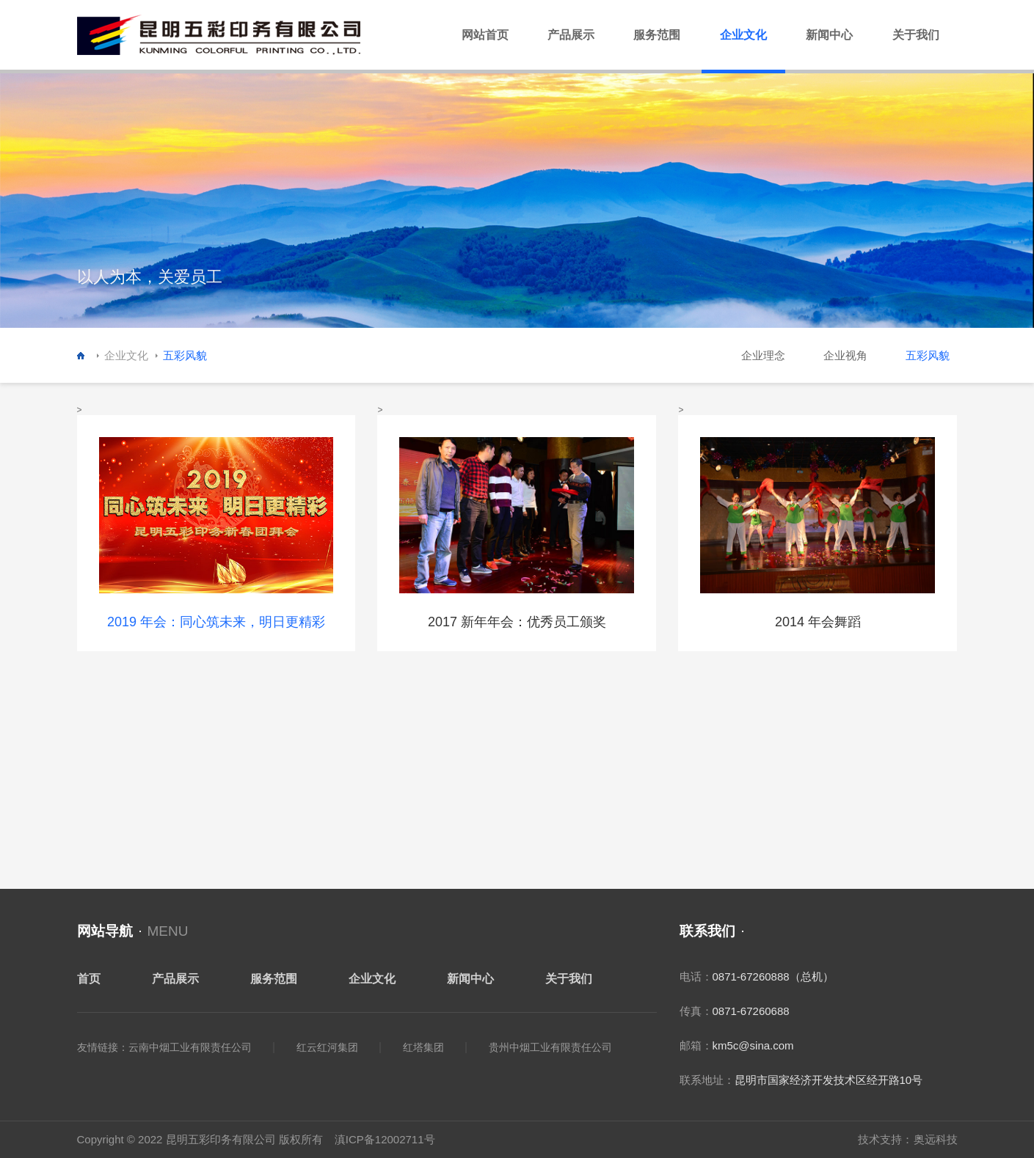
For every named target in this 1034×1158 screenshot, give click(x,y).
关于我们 (915, 35)
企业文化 (743, 35)
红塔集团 (423, 1047)
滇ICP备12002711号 (385, 1139)
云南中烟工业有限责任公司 (190, 1047)
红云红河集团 (327, 1047)
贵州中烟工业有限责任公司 (550, 1047)
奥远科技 (936, 1139)
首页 (89, 978)
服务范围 (656, 35)
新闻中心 (829, 35)
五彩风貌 (928, 355)
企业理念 (763, 355)
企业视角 (845, 355)
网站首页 (485, 35)
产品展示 (570, 35)
